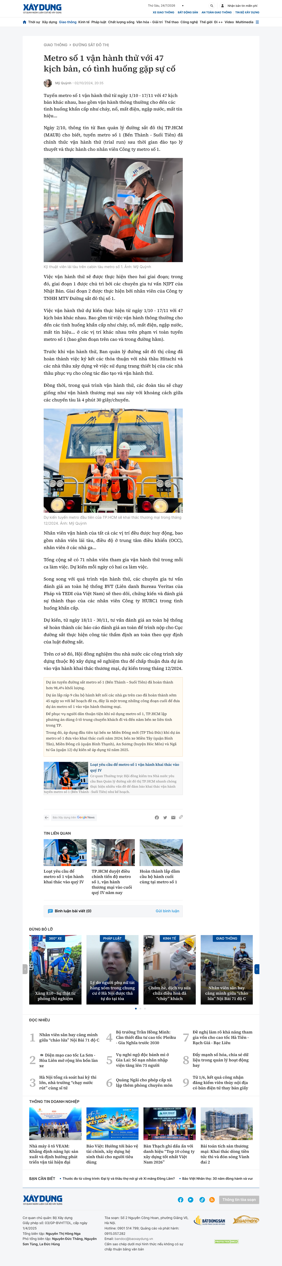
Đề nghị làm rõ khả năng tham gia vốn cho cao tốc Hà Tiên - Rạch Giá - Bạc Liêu (222, 1037)
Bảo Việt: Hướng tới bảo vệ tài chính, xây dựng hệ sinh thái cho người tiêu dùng (112, 1154)
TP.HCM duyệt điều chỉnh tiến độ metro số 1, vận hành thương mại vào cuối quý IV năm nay (112, 882)
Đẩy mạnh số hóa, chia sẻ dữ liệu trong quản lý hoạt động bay (221, 1060)
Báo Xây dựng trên (74, 817)
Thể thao (171, 22)
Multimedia (244, 22)
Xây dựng (49, 22)
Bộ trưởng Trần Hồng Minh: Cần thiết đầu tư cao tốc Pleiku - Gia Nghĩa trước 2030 (146, 1037)
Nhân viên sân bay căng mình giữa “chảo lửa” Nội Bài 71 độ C (226, 993)
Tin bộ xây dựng (247, 12)
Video (229, 22)
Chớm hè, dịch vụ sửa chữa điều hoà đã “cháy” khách (169, 993)
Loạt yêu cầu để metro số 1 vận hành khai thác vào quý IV (64, 877)
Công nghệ (189, 22)
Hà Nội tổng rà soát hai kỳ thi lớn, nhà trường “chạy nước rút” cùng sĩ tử (68, 1083)
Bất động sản (188, 12)
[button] (136, 1008)
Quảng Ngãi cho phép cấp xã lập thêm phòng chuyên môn (144, 1082)
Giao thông (67, 22)
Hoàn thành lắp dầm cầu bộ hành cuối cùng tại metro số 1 (160, 877)
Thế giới (206, 22)
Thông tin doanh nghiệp (54, 1102)
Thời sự (34, 22)
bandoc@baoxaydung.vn (134, 1239)
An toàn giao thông (217, 12)
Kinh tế (84, 22)
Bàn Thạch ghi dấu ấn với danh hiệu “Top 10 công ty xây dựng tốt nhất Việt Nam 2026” (169, 1154)
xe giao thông (163, 12)
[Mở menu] (257, 22)
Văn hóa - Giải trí (149, 22)
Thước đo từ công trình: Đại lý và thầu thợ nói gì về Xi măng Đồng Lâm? (119, 1178)
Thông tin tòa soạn (239, 1200)
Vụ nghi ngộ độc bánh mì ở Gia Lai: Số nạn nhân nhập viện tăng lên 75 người (142, 1060)
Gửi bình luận (167, 911)
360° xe (55, 938)
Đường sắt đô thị (91, 45)
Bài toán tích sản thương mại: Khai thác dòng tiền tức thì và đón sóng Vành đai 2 (225, 1154)
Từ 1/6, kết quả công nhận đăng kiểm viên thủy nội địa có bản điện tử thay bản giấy (220, 1083)
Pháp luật (98, 22)
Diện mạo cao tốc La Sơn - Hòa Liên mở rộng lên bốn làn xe (68, 1060)
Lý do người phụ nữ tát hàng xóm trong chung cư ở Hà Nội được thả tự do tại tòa (112, 990)
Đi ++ (218, 22)
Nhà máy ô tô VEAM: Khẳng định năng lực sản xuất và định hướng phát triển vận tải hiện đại (53, 1154)
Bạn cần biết (42, 1179)
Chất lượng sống (121, 22)
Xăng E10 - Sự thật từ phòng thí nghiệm (55, 996)
